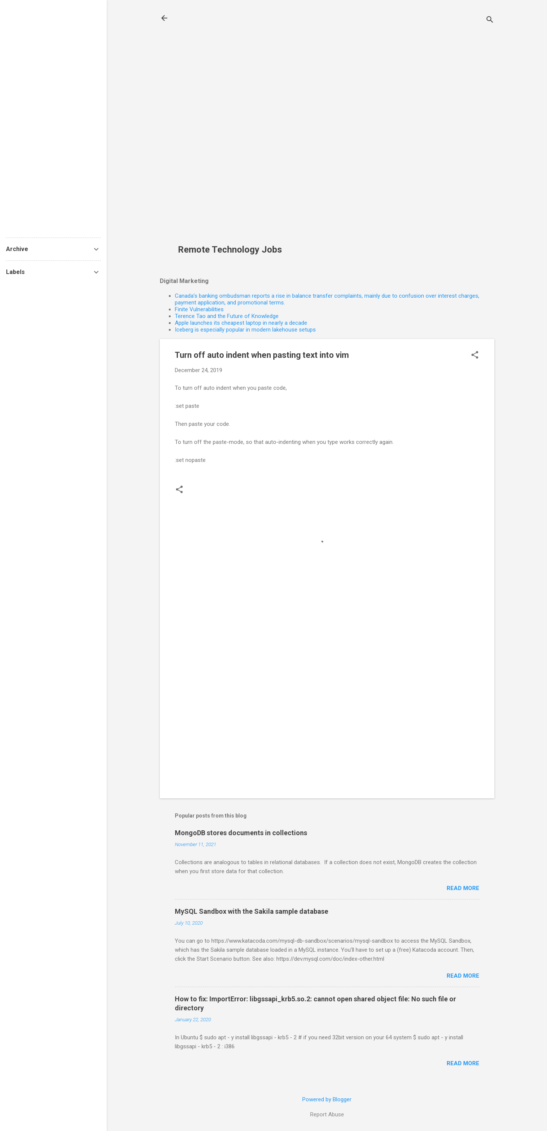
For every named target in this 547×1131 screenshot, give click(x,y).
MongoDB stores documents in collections (241, 833)
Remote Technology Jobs (230, 249)
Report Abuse (327, 1114)
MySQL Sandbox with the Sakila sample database (251, 911)
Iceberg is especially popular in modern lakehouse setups (245, 329)
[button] (474, 355)
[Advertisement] (233, 126)
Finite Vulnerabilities (199, 309)
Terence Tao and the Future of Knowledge (227, 316)
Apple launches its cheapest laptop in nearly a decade (241, 322)
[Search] (489, 20)
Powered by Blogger (327, 1099)
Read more (463, 888)
